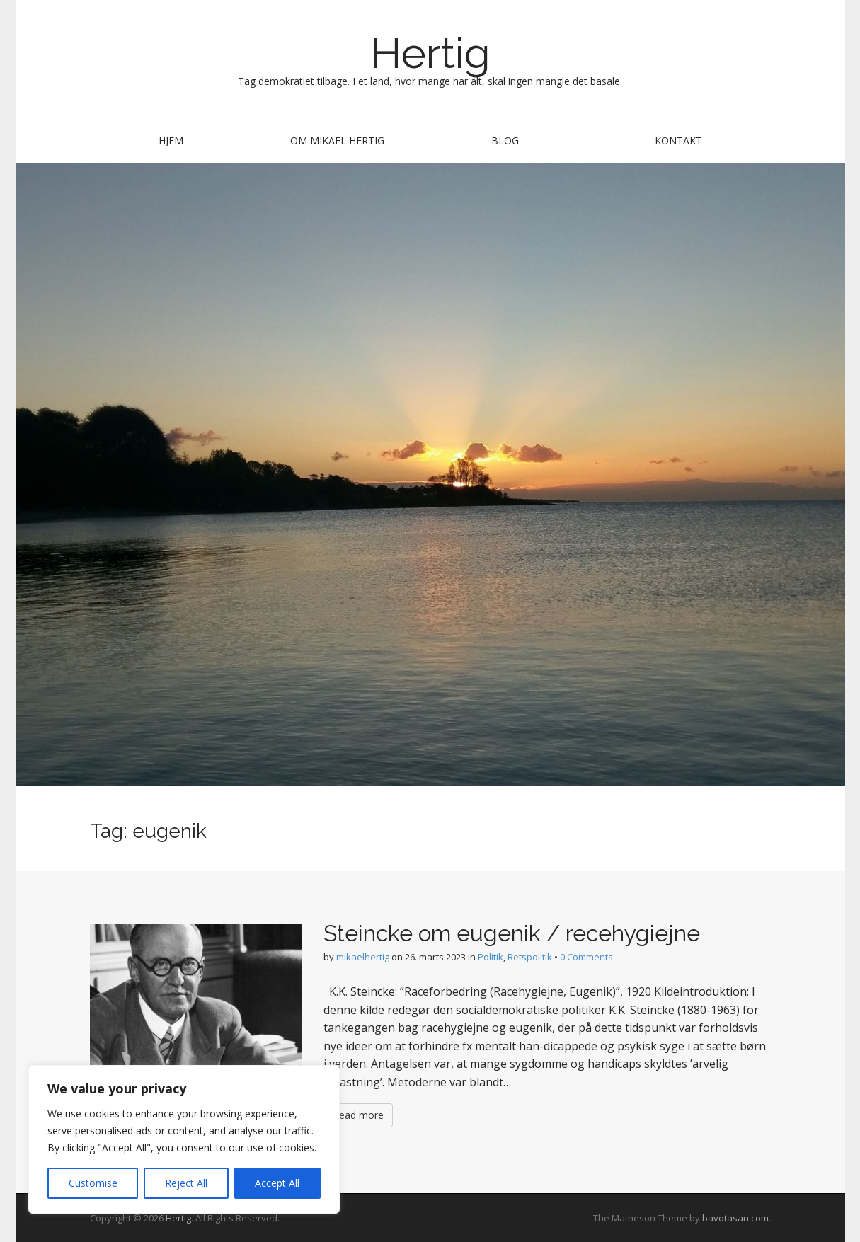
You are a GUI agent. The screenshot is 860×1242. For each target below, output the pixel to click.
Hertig (430, 53)
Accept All (277, 1183)
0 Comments (586, 956)
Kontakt (678, 140)
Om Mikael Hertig (337, 140)
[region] (184, 1139)
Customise (93, 1183)
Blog (505, 140)
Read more (358, 1115)
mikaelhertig (362, 956)
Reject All (186, 1183)
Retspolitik (530, 956)
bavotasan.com (735, 1218)
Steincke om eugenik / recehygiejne (511, 933)
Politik (490, 956)
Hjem (171, 140)
